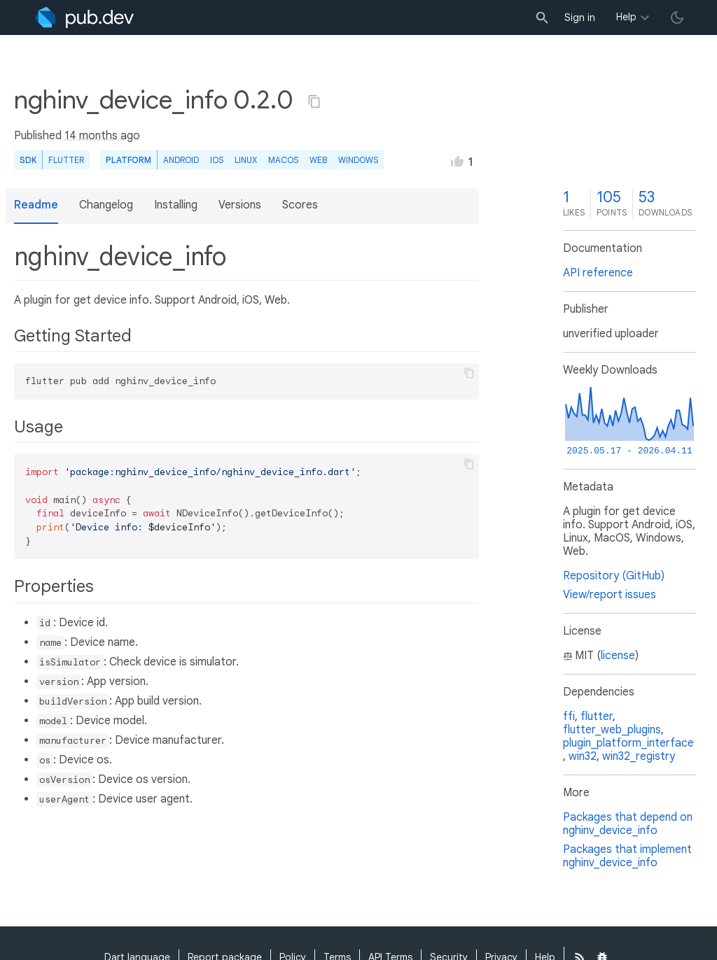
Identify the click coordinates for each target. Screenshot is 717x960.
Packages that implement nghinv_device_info (627, 856)
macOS (283, 160)
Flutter (66, 160)
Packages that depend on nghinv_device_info (627, 824)
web (318, 160)
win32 (583, 756)
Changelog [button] (106, 205)
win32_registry (638, 756)
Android (181, 160)
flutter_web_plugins (612, 730)
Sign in (579, 17)
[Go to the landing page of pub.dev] (84, 17)
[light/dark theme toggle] (677, 17)
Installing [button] (175, 205)
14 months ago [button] (102, 136)
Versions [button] (239, 205)
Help (626, 16)
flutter (596, 716)
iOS (216, 160)
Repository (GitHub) (613, 576)
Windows (358, 160)
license (618, 656)
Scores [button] (300, 205)
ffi (569, 716)
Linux (246, 160)
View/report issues (609, 595)
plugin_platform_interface (628, 743)
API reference (598, 273)
